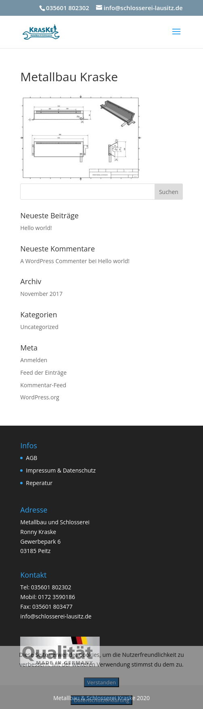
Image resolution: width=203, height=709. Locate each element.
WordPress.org (39, 397)
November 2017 (41, 294)
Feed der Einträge (43, 372)
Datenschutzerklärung (101, 700)
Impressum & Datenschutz (61, 470)
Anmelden (33, 360)
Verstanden (101, 682)
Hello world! (36, 228)
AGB (31, 458)
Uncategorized (39, 327)
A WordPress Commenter (53, 261)
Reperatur (39, 483)
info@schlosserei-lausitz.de (55, 616)
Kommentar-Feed (43, 385)
